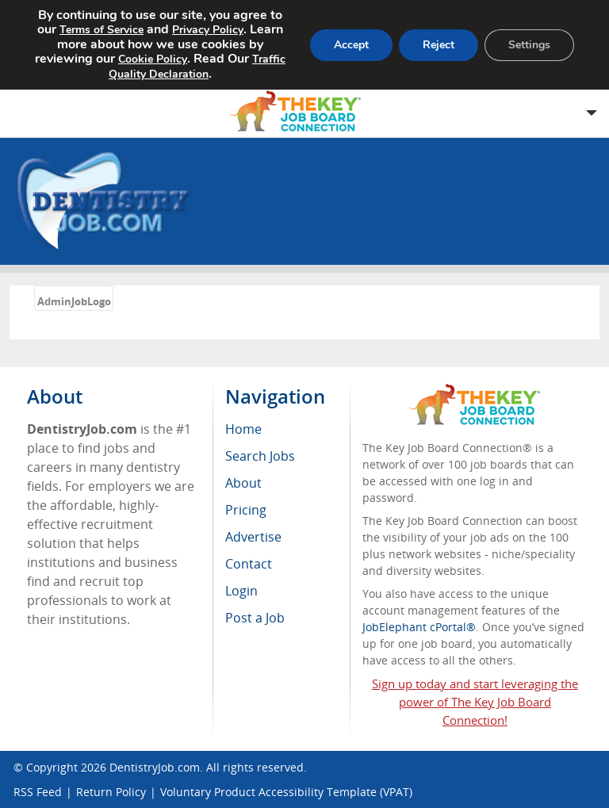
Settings (529, 44)
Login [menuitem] (241, 590)
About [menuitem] (243, 483)
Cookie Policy (152, 59)
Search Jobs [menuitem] (260, 456)
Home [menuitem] (243, 429)
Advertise (253, 537)
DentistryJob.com (154, 767)
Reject (438, 44)
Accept (351, 44)
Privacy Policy (207, 29)
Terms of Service (101, 29)
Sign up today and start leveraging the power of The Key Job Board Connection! (475, 702)
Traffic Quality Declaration (197, 67)
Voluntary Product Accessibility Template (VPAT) (286, 791)
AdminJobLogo (74, 301)
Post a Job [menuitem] (255, 617)
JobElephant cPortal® (419, 626)
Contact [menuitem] (248, 563)
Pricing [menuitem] (245, 510)
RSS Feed (37, 791)
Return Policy (111, 791)
